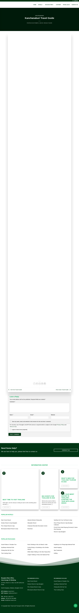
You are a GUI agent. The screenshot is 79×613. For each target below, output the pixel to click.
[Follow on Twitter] (75, 0)
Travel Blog (66, 4)
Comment (12, 401)
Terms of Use (13, 426)
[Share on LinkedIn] (45, 383)
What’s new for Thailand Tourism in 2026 (68, 480)
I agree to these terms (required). (18, 429)
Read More (6, 507)
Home (34, 4)
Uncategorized (39, 15)
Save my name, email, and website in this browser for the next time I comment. (31, 421)
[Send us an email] (77, 0)
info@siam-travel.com (10, 600)
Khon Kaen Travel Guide (63, 389)
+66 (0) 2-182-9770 (8, 596)
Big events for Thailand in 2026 (48, 497)
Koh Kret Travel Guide (15, 389)
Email (32, 414)
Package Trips (49, 4)
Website (53, 414)
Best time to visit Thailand (14, 499)
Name (11, 414)
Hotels (40, 4)
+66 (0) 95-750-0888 (11, 598)
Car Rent (58, 4)
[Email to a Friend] (39, 383)
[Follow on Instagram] (74, 0)
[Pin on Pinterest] (42, 383)
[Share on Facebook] (34, 383)
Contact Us (75, 4)
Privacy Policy (60, 424)
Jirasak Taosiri (48, 23)
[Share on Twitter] (37, 383)
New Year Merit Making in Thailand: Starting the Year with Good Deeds (67, 498)
